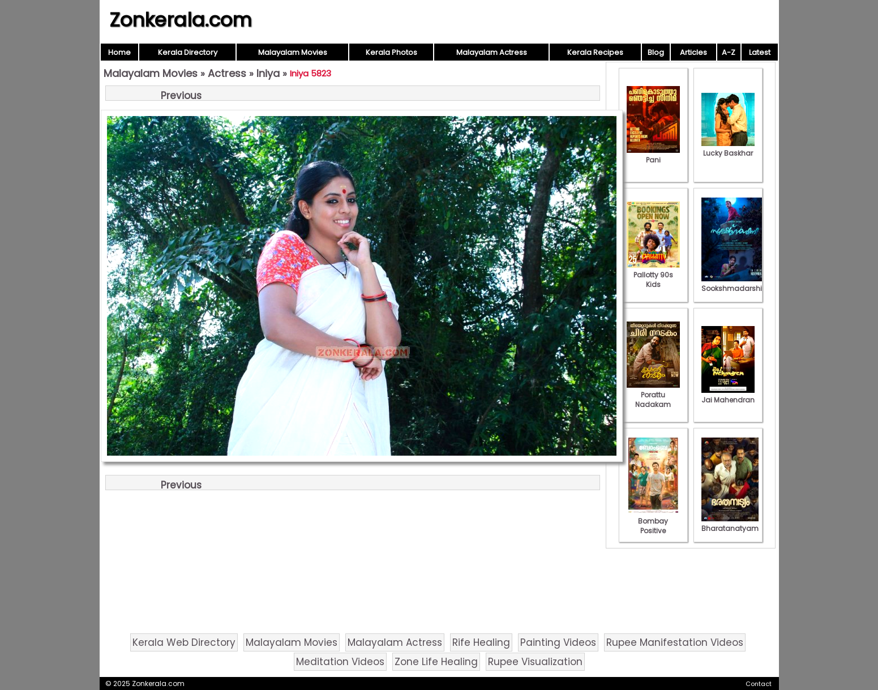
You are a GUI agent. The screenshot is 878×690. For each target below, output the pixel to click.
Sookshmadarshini (734, 283)
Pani (653, 155)
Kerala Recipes (595, 52)
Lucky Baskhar (728, 148)
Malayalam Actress (491, 52)
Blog (656, 52)
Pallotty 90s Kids (653, 274)
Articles (693, 52)
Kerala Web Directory (183, 642)
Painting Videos (558, 642)
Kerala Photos (391, 52)
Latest (759, 52)
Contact (759, 683)
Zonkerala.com (180, 19)
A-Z (728, 52)
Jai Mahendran (728, 395)
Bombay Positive (653, 521)
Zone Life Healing (436, 661)
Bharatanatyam (730, 523)
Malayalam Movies (292, 52)
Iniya (268, 73)
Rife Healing (481, 642)
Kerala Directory (187, 52)
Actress (227, 73)
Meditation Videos (340, 661)
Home (119, 52)
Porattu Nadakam (653, 394)
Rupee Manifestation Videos (674, 642)
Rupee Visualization (535, 661)
